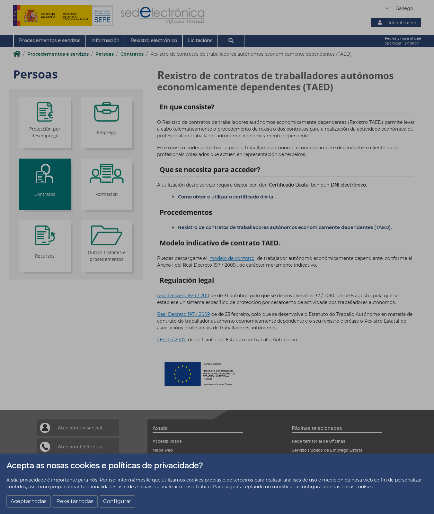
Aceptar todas (29, 501)
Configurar (117, 501)
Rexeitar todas (74, 501)
